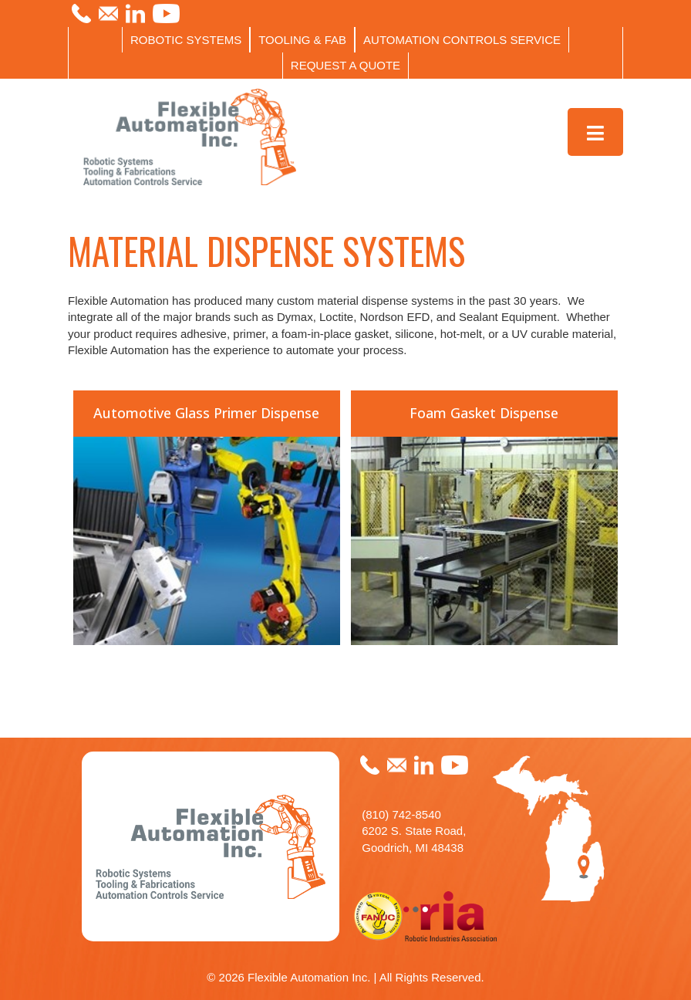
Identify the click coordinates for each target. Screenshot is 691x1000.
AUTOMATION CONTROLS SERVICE (462, 39)
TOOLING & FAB (302, 39)
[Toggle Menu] (596, 132)
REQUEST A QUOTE (345, 65)
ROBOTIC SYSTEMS (185, 39)
